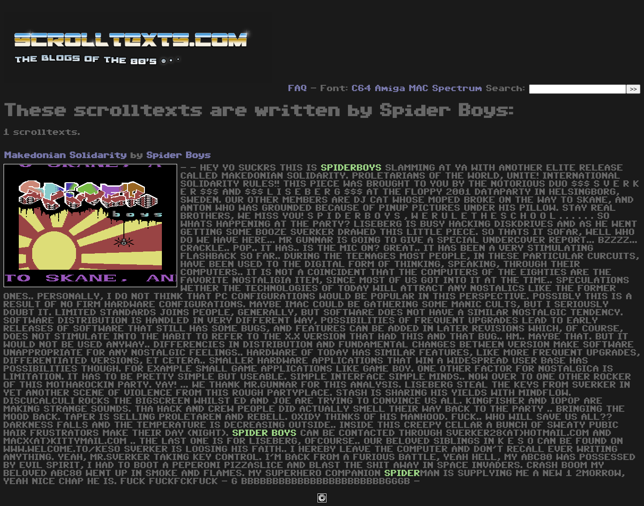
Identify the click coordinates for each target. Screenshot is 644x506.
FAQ (297, 88)
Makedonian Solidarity (65, 155)
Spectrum (457, 88)
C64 (362, 88)
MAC (419, 88)
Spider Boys (179, 155)
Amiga (390, 88)
